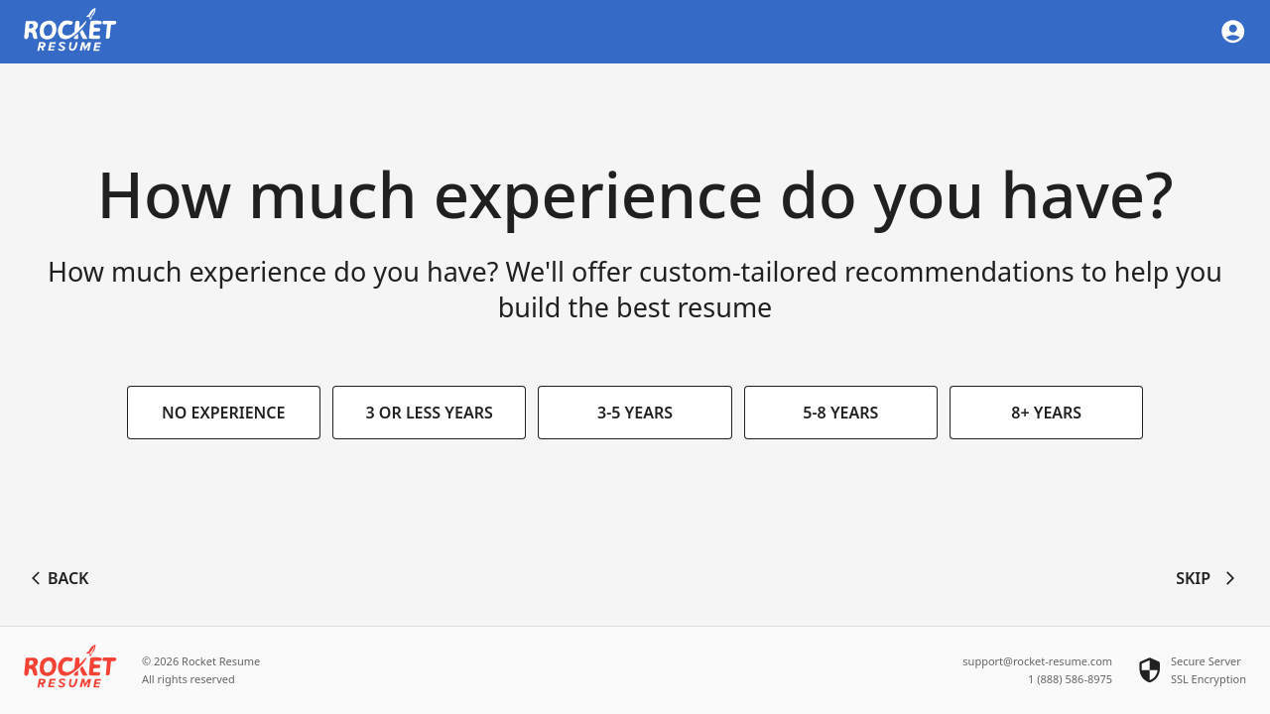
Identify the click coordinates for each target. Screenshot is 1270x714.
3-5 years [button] (634, 413)
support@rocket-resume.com (1037, 661)
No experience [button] (223, 413)
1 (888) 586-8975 (1070, 678)
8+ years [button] (1046, 413)
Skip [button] (1207, 579)
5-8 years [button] (841, 413)
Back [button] (60, 579)
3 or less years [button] (429, 413)
